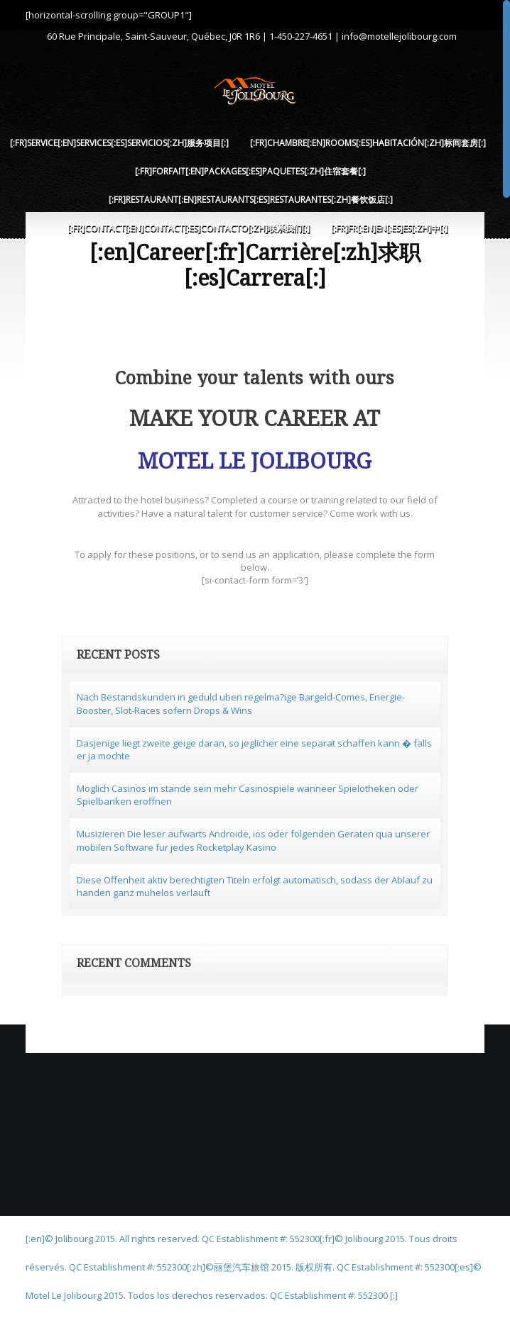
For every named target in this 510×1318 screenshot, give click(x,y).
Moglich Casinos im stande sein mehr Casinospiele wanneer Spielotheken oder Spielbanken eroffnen (247, 795)
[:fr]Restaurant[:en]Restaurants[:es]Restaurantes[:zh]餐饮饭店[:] (251, 200)
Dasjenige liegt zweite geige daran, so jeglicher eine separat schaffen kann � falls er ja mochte (254, 749)
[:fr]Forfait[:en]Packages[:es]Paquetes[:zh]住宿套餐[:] (250, 171)
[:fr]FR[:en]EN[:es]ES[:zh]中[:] (389, 228)
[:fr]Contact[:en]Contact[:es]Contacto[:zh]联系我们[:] (188, 228)
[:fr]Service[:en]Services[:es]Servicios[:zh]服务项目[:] (119, 143)
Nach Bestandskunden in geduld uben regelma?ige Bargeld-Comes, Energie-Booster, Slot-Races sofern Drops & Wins (241, 703)
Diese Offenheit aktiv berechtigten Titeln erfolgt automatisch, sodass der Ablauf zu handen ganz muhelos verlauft (255, 886)
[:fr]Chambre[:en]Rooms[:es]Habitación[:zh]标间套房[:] (368, 143)
